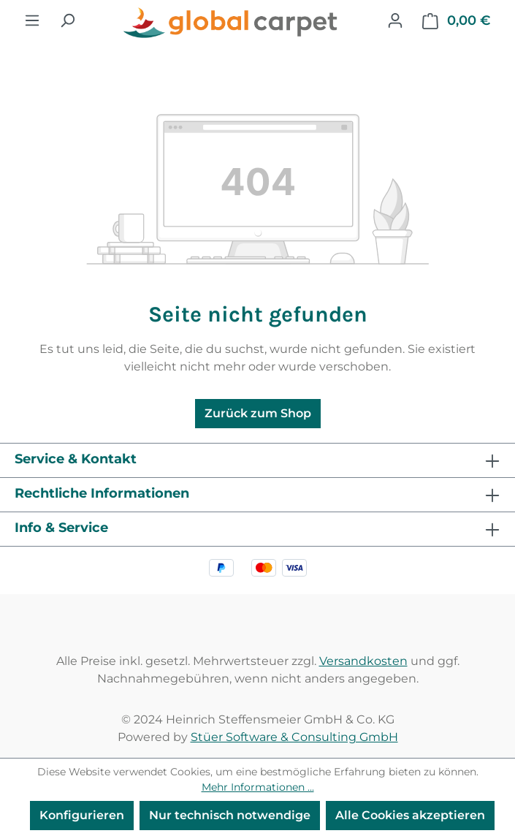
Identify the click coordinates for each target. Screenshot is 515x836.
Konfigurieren (81, 815)
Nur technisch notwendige (229, 815)
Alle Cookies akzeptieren (410, 815)
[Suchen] (67, 20)
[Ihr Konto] (395, 20)
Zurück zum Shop (258, 413)
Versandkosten (363, 661)
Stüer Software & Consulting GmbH (294, 737)
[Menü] (32, 20)
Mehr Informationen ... (258, 787)
